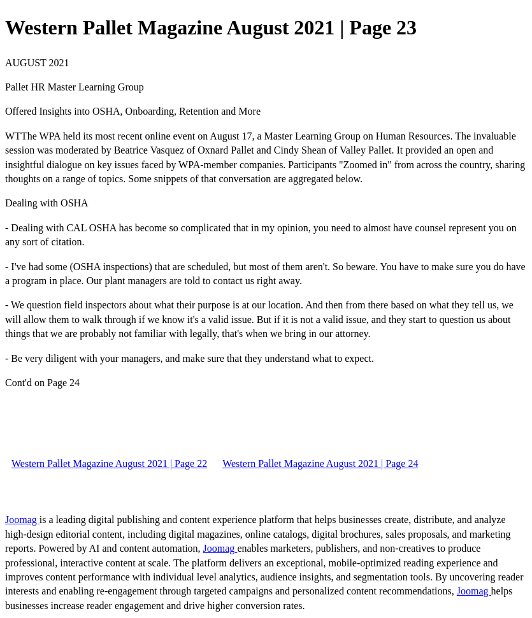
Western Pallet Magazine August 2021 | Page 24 (320, 463)
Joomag (22, 519)
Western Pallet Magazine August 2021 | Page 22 (109, 463)
